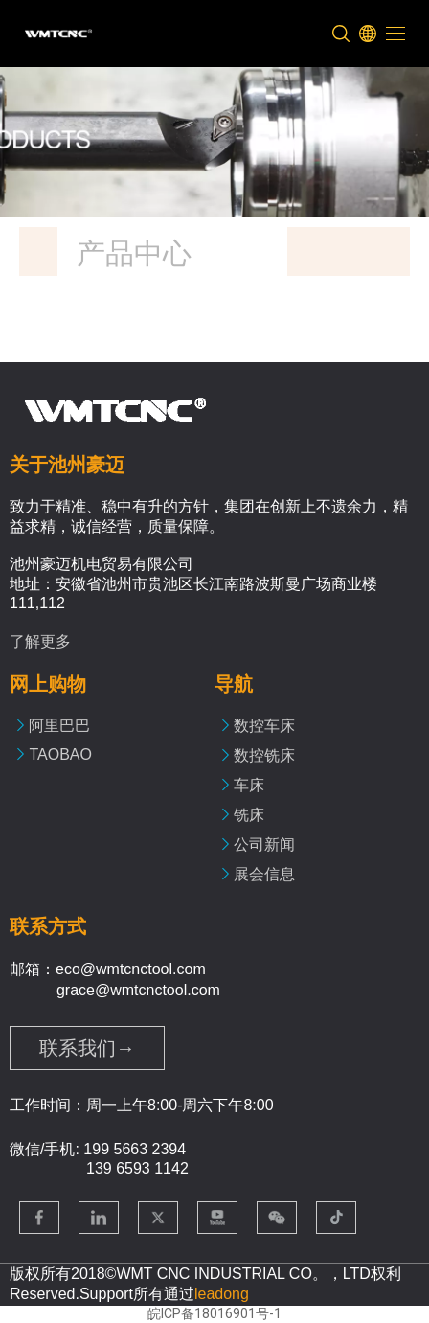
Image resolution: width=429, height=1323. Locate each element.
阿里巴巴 (59, 726)
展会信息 (264, 874)
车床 (249, 785)
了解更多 (40, 641)
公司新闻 (264, 844)
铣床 (249, 815)
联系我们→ (87, 1048)
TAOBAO (60, 754)
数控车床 (264, 726)
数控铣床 (264, 755)
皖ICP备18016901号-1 (214, 1313)
